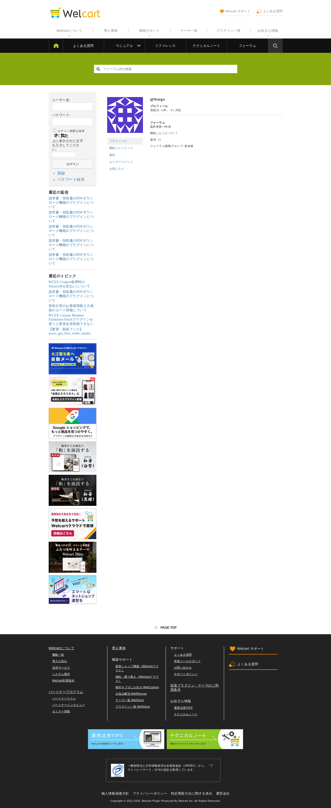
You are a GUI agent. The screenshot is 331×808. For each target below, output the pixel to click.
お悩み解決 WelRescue (131, 692)
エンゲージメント (121, 162)
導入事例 (111, 31)
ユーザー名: (61, 100)
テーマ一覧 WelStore (130, 698)
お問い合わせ (183, 666)
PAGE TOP (165, 626)
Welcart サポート (235, 11)
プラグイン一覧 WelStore (133, 705)
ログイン (72, 164)
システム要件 (61, 672)
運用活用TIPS (183, 706)
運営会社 (223, 792)
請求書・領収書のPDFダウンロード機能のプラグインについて (71, 201)
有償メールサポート (187, 659)
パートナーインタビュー (68, 703)
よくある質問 (270, 11)
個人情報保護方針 (115, 792)
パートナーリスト (64, 697)
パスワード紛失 (69, 178)
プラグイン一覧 (228, 31)
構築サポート (149, 31)
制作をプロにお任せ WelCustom (137, 686)
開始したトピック (121, 148)
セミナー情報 (61, 710)
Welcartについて (69, 31)
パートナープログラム (66, 690)
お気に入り (116, 168)
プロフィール (118, 141)
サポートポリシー (186, 672)
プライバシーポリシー (150, 792)
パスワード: (61, 115)
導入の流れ (59, 659)
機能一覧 (58, 653)
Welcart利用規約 (63, 679)
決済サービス (61, 666)
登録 (60, 173)
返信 (112, 155)
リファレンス (165, 46)
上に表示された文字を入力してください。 (67, 145)
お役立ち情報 (267, 31)
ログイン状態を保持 (71, 131)
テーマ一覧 (189, 31)
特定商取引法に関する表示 (191, 792)
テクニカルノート (206, 46)
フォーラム (247, 46)
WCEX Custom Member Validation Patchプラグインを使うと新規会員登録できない (71, 318)
